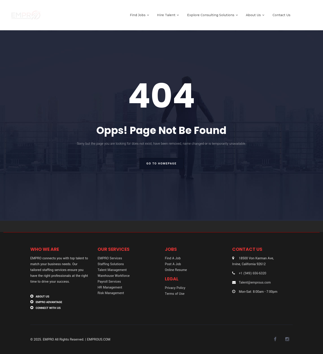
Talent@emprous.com (255, 282)
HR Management (110, 287)
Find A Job (173, 258)
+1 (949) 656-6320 (252, 273)
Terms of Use (174, 293)
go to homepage (161, 164)
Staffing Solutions (111, 264)
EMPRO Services (110, 258)
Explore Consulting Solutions (212, 15)
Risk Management (111, 293)
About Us (255, 15)
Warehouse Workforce (114, 275)
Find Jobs (139, 15)
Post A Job (173, 264)
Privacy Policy (175, 288)
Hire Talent (168, 15)
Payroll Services (109, 281)
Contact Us (281, 15)
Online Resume (176, 270)
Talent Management (112, 270)
